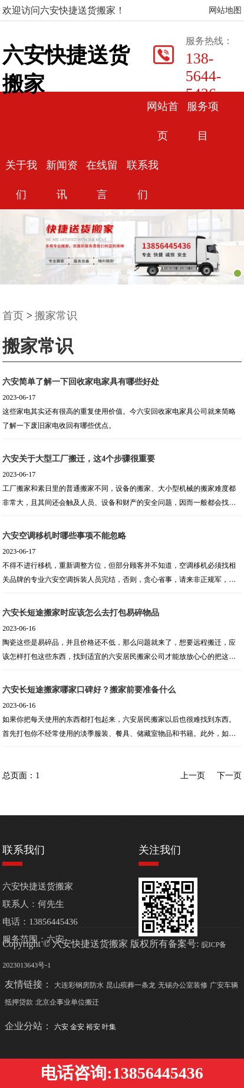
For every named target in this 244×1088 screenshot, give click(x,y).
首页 (13, 316)
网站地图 (225, 10)
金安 (78, 1027)
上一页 (192, 775)
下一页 (229, 775)
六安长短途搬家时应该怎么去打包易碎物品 (80, 612)
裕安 (94, 1027)
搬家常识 (56, 316)
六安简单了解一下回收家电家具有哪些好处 (80, 381)
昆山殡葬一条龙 (131, 985)
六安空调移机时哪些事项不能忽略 (64, 535)
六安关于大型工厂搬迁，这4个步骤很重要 (78, 458)
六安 (62, 1027)
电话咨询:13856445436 (122, 1073)
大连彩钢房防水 (79, 985)
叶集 (109, 1027)
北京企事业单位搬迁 (67, 1002)
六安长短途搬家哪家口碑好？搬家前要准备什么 (89, 689)
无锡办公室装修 (182, 985)
